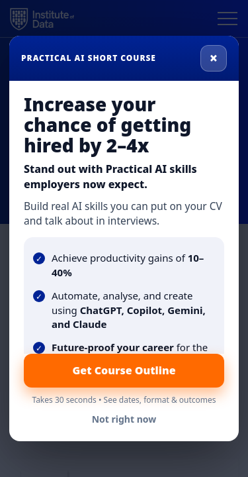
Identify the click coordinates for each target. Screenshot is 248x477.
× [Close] (214, 58)
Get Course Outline (123, 370)
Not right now (124, 419)
